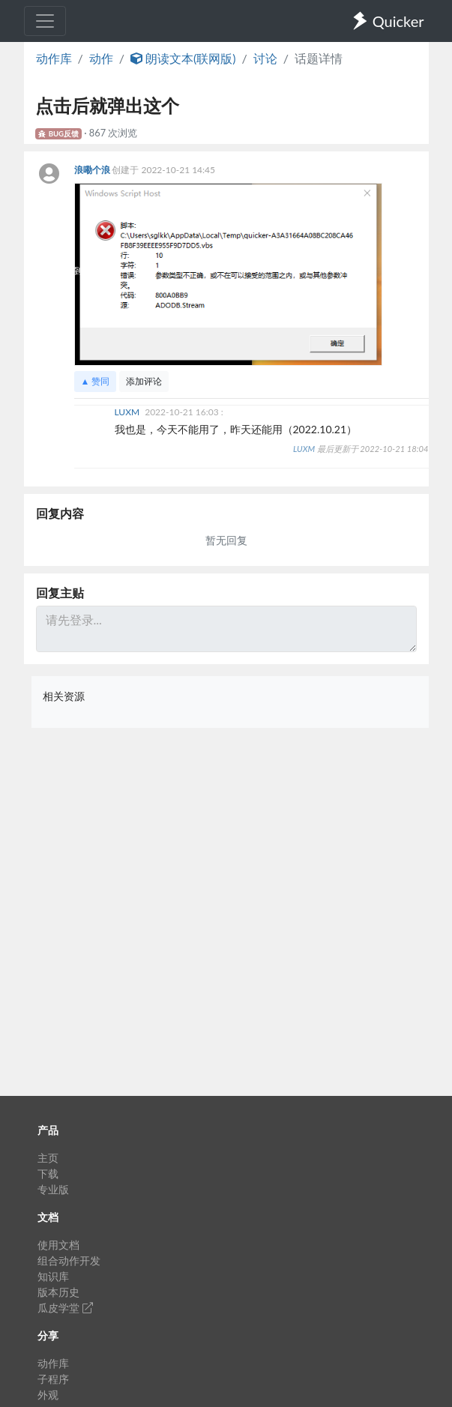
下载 (47, 1173)
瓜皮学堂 (65, 1307)
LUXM (128, 412)
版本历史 (58, 1292)
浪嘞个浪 (93, 169)
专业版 (53, 1189)
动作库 (54, 58)
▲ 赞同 (95, 381)
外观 (47, 1394)
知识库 (53, 1276)
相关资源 (64, 696)
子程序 (53, 1379)
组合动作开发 (68, 1260)
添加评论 (144, 381)
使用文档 (58, 1244)
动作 (101, 58)
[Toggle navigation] (45, 21)
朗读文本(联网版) (183, 58)
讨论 (265, 58)
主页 (47, 1157)
